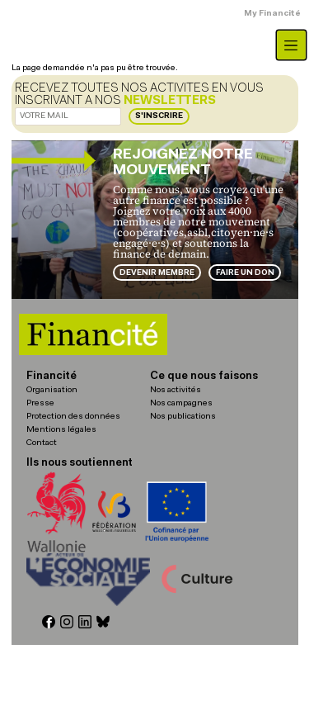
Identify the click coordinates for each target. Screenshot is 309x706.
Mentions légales (61, 429)
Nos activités (175, 390)
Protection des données (73, 416)
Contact (41, 443)
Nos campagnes (181, 403)
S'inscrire (159, 116)
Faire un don (245, 273)
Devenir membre (156, 273)
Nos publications (183, 416)
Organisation (51, 390)
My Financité (272, 13)
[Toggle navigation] (291, 45)
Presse (40, 403)
